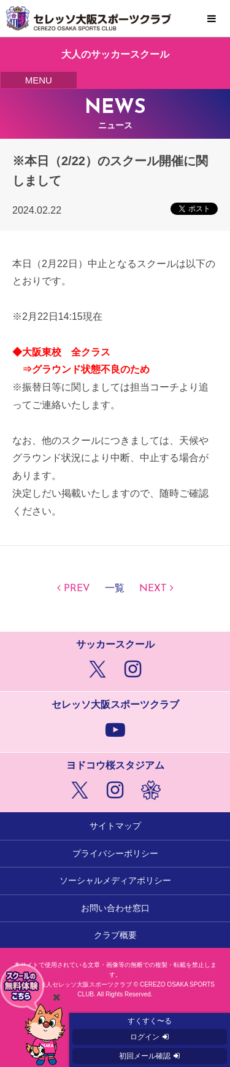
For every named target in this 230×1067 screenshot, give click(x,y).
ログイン (144, 1037)
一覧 (115, 589)
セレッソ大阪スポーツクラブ (115, 18)
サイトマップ (115, 826)
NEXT (153, 589)
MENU (211, 19)
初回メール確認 (145, 1056)
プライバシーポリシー (115, 853)
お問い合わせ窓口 (115, 908)
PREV (77, 589)
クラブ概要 (115, 935)
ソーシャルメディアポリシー (115, 880)
